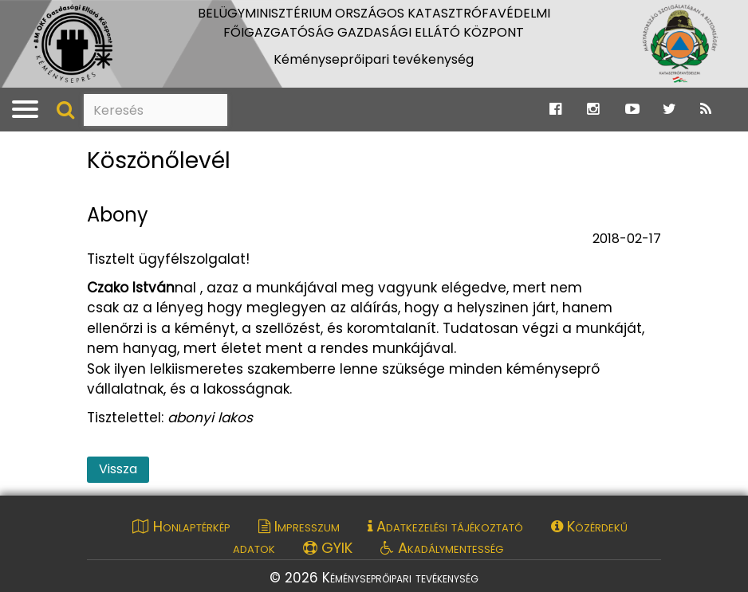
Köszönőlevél (158, 161)
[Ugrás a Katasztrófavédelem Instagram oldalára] (593, 109)
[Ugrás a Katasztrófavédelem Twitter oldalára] (669, 109)
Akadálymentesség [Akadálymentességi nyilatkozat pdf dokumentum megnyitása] (441, 548)
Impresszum (299, 526)
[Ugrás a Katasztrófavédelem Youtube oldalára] (632, 109)
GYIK (327, 548)
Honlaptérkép (181, 526)
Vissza (118, 469)
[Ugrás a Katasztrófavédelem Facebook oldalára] (555, 109)
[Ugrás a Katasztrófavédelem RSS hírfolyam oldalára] (705, 109)
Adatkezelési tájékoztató (445, 526)
